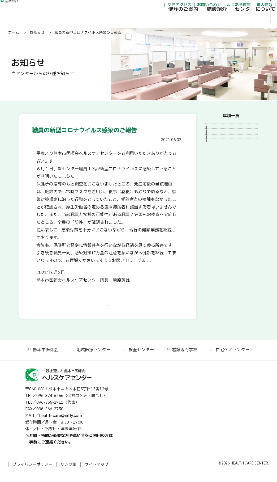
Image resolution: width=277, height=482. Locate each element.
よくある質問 (211, 6)
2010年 (216, 226)
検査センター (141, 357)
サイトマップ (97, 471)
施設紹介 (189, 20)
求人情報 (237, 6)
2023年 (216, 145)
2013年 (216, 199)
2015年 (216, 181)
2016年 (216, 172)
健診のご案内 (155, 20)
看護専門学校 (184, 357)
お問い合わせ (181, 6)
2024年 (216, 136)
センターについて (227, 20)
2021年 (216, 154)
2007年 (216, 235)
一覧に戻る (107, 309)
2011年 (216, 217)
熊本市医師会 (45, 357)
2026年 (216, 127)
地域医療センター (93, 357)
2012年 (216, 208)
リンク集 (68, 471)
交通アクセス (151, 6)
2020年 (216, 163)
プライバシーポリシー (32, 471)
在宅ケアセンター (232, 357)
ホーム (13, 32)
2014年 (216, 190)
